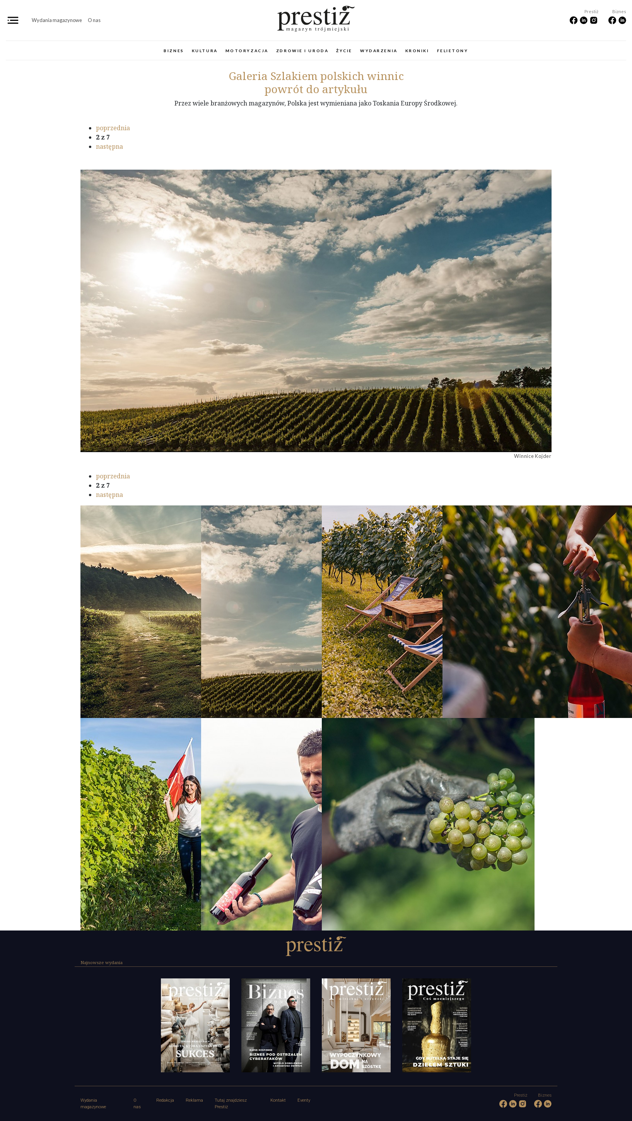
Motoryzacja (246, 50)
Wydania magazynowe (57, 20)
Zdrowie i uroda (302, 50)
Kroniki (417, 50)
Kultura (205, 50)
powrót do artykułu (316, 89)
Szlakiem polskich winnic (316, 75)
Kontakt (278, 1100)
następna (109, 146)
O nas (94, 20)
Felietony (452, 50)
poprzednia (113, 128)
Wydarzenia (379, 50)
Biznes (174, 50)
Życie (344, 50)
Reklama (194, 1100)
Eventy (303, 1100)
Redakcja (165, 1100)
